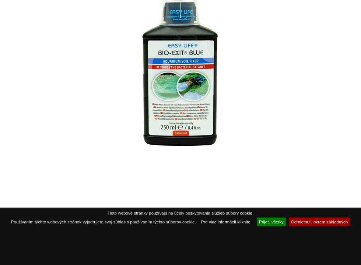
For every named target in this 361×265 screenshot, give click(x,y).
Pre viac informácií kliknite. (226, 221)
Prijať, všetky (271, 221)
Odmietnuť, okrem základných (319, 221)
